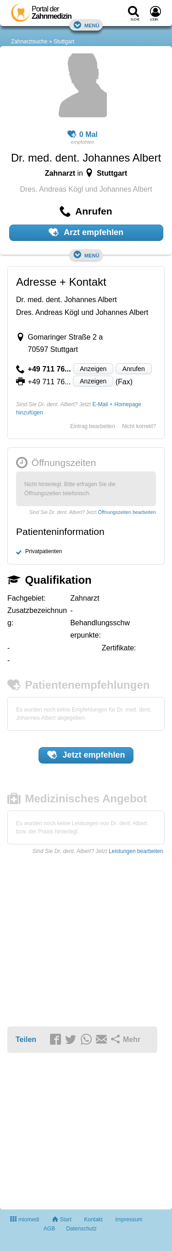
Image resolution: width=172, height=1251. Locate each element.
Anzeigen (93, 368)
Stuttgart (64, 41)
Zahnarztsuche (29, 41)
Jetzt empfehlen (86, 755)
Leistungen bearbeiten (136, 851)
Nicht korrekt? (139, 426)
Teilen (26, 1039)
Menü (86, 25)
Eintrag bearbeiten (92, 426)
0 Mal (82, 135)
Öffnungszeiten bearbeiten (127, 512)
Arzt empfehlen (86, 232)
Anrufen (133, 368)
